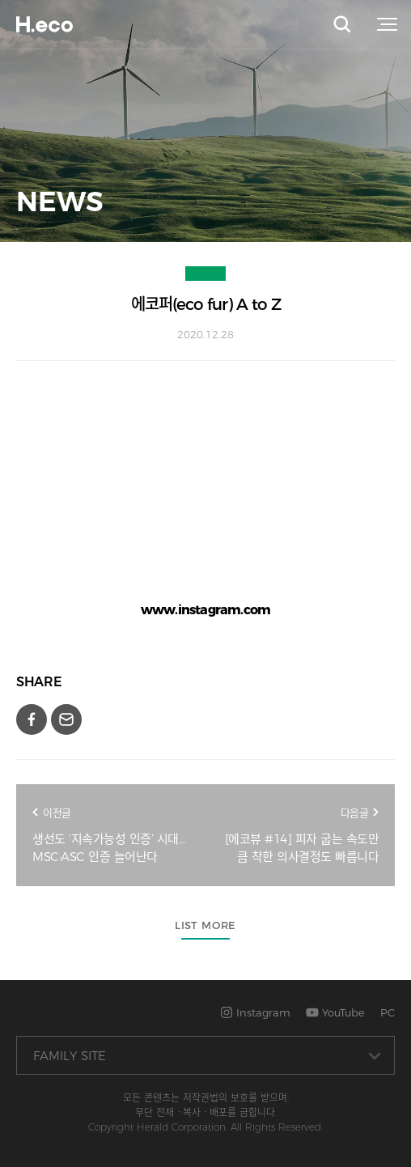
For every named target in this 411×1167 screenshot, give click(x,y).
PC (387, 1012)
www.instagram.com (205, 609)
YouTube (335, 1012)
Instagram (255, 1012)
